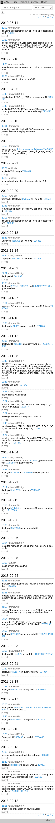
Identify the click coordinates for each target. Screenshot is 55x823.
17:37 (4, 469)
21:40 (4, 255)
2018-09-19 (9, 681)
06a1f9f (37, 286)
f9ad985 (18, 276)
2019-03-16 (9, 121)
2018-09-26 (9, 538)
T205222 (45, 344)
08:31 (4, 126)
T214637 (26, 171)
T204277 (42, 765)
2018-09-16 (9, 729)
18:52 (4, 505)
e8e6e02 (15, 719)
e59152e (18, 707)
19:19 (4, 771)
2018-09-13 (9, 747)
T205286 (11, 586)
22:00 (4, 28)
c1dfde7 (15, 508)
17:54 (4, 619)
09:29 (4, 168)
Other (44, 2)
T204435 (39, 737)
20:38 (4, 206)
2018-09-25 (9, 558)
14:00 (4, 64)
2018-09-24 (9, 576)
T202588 (39, 654)
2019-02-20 (9, 191)
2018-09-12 (9, 801)
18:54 (4, 303)
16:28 (4, 734)
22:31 (4, 593)
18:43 (4, 106)
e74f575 (18, 654)
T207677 (22, 385)
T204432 (36, 707)
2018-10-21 (9, 482)
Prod (15, 2)
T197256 (23, 791)
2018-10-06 (9, 520)
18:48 (4, 94)
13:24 (4, 543)
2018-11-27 (9, 298)
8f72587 (26, 199)
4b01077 (15, 672)
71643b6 (10, 463)
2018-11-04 (9, 452)
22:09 (4, 752)
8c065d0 (34, 460)
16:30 (4, 525)
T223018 (10, 33)
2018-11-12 (9, 336)
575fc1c (15, 286)
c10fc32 (15, 472)
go (3, 11)
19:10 (4, 783)
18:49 (4, 361)
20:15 (4, 218)
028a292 (15, 634)
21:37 (4, 273)
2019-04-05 (9, 89)
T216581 (46, 199)
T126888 (35, 490)
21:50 (4, 607)
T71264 (41, 326)
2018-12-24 (9, 250)
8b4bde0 (15, 765)
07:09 (4, 76)
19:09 (4, 323)
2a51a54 (16, 258)
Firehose (34, 2)
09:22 (4, 178)
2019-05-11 (9, 23)
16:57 (4, 686)
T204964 (42, 672)
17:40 (4, 423)
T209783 (24, 286)
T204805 (42, 690)
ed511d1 (18, 344)
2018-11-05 (9, 356)
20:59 (4, 196)
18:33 (4, 391)
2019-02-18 (9, 233)
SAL (5, 1)
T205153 (48, 654)
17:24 (4, 435)
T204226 (46, 707)
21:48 (4, 238)
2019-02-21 (9, 163)
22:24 (4, 457)
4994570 (15, 690)
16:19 (4, 487)
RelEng (23, 2)
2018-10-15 (9, 500)
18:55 (4, 146)
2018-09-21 (9, 664)
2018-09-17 (9, 699)
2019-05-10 (9, 59)
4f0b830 (15, 326)
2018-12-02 (9, 268)
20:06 (4, 704)
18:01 (4, 413)
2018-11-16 (9, 318)
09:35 (4, 283)
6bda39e (16, 241)
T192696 (27, 707)
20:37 (4, 341)
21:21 (4, 806)
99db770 (15, 490)
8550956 (15, 528)
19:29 (4, 669)
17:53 (4, 631)
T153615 (45, 755)
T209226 (46, 111)
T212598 (36, 258)
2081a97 (18, 737)
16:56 (4, 651)
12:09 (4, 563)
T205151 (45, 286)
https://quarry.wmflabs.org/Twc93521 (35, 149)
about (49, 820)
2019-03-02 (9, 141)
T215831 (36, 241)
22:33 (4, 581)
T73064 (41, 719)
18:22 (4, 401)
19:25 (4, 40)
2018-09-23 (9, 646)
